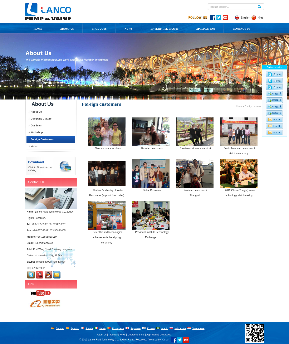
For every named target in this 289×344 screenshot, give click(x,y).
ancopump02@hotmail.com (51, 261)
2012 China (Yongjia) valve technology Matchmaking (240, 193)
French (89, 328)
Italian (102, 328)
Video (34, 146)
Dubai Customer (152, 190)
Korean (151, 328)
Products (99, 28)
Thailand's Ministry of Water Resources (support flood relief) (106, 193)
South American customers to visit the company (240, 151)
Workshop (37, 132)
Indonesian (180, 328)
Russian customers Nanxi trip (196, 148)
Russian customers (151, 148)
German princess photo (108, 148)
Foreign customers (42, 139)
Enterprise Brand (164, 28)
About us (67, 28)
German (60, 328)
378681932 (38, 268)
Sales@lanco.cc (44, 243)
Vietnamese (198, 328)
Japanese (136, 328)
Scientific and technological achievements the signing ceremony (108, 237)
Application (205, 28)
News (129, 28)
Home (38, 28)
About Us (36, 111)
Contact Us (241, 28)
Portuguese (118, 328)
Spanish (75, 328)
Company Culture (41, 118)
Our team (36, 125)
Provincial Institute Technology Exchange (152, 235)
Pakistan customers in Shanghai (196, 193)
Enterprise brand (135, 334)
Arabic (164, 328)
